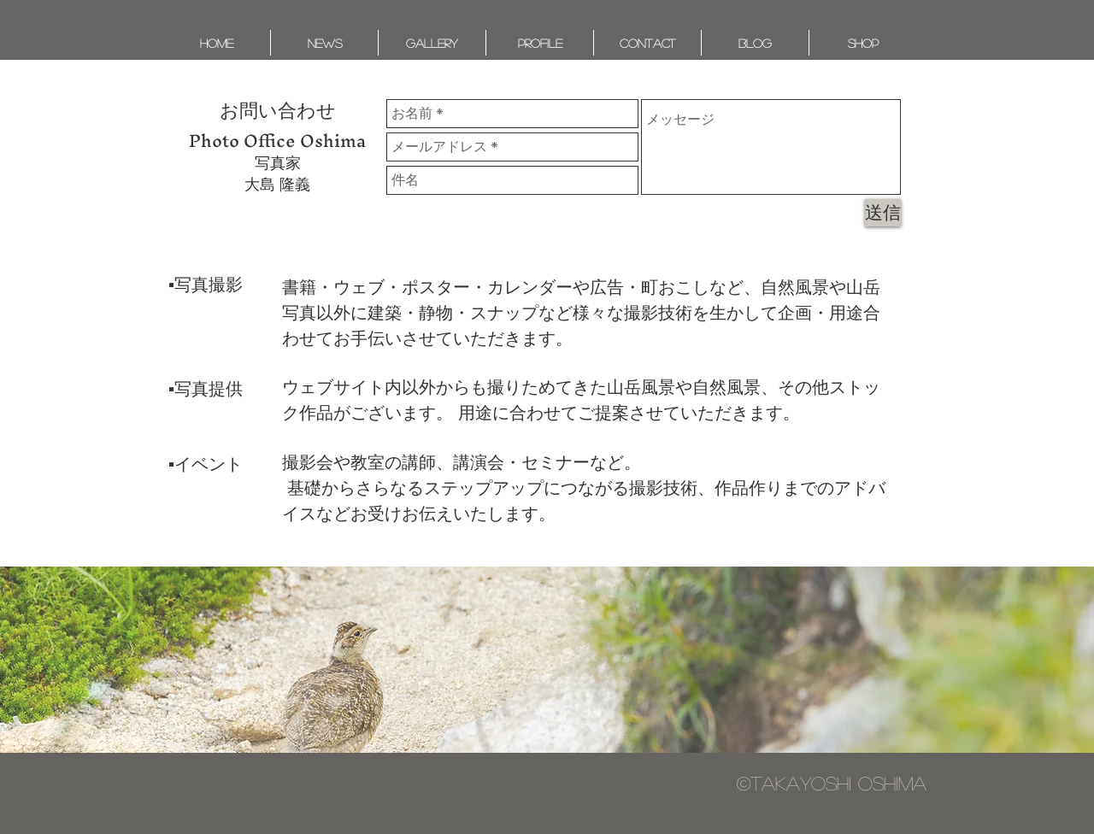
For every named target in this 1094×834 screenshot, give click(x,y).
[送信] (883, 212)
